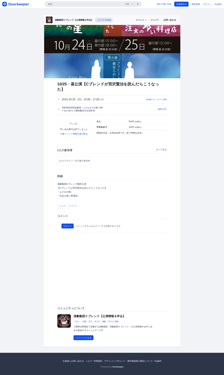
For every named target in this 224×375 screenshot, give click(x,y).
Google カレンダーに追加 (156, 99)
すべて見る (161, 149)
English (218, 4)
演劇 (104, 321)
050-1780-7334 (164, 4)
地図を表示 (162, 109)
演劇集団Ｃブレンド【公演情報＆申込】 (74, 20)
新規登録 (196, 4)
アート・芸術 (113, 321)
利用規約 (98, 361)
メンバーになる (104, 20)
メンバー (154, 20)
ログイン (207, 4)
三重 (84, 321)
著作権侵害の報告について (140, 361)
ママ (90, 321)
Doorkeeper (117, 367)
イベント (141, 20)
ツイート (73, 206)
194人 (77, 321)
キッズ (97, 321)
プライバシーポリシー (114, 361)
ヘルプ (89, 361)
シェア (62, 206)
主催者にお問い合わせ (73, 361)
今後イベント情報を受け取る (74, 134)
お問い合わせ (169, 20)
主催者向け (181, 4)
